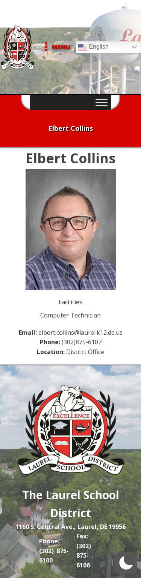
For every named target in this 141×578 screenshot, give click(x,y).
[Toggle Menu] (102, 102)
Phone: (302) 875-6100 (54, 550)
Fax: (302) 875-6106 (83, 550)
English (93, 47)
